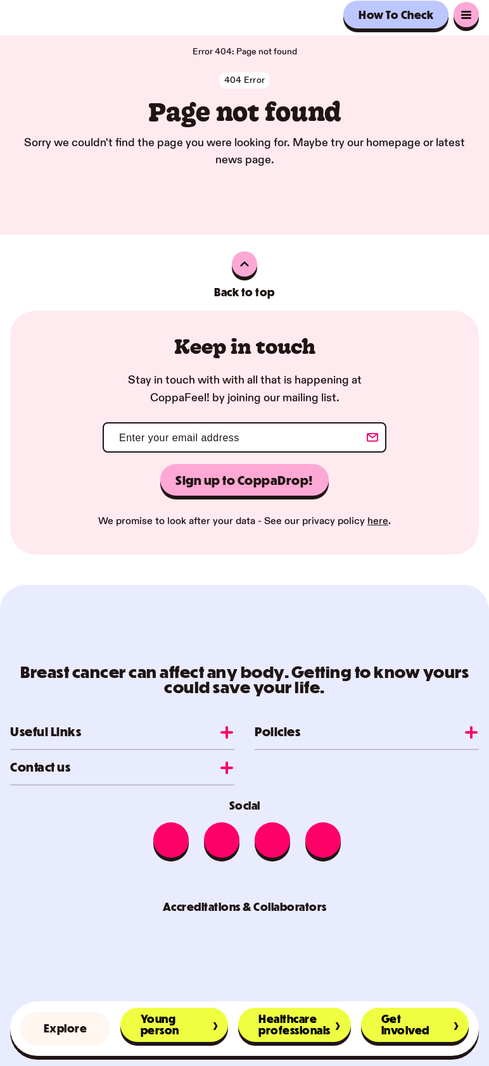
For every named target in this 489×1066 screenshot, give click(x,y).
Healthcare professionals (294, 1024)
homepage (393, 142)
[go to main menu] (466, 14)
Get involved (405, 1024)
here (377, 521)
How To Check (396, 15)
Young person (160, 1024)
